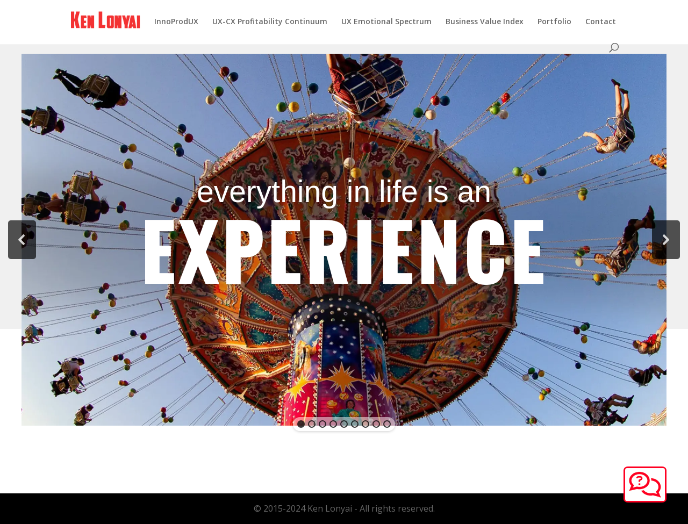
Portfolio (554, 22)
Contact (600, 22)
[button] (22, 239)
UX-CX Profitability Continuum (269, 22)
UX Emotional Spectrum (386, 22)
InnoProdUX (176, 22)
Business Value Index (485, 22)
